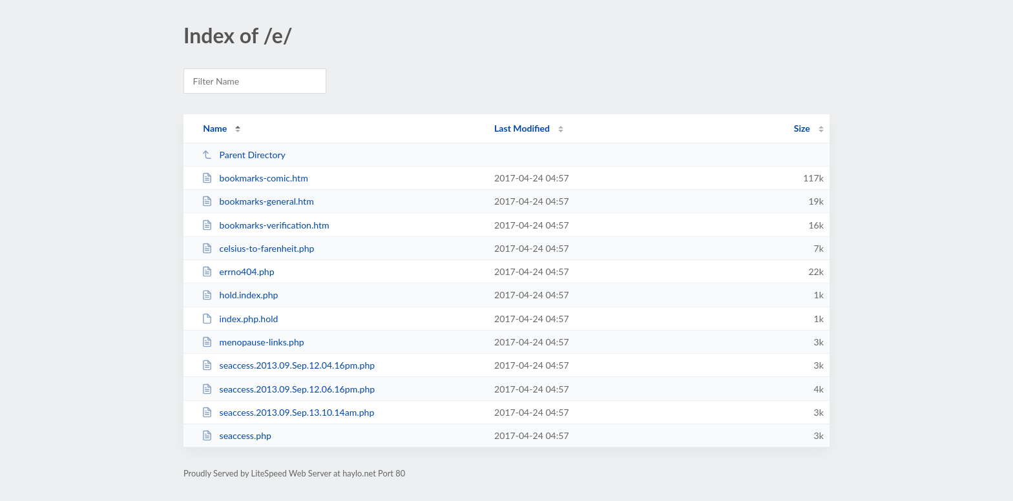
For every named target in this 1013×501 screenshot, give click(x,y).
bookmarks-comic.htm (255, 177)
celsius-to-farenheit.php (258, 248)
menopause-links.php (253, 341)
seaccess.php (236, 435)
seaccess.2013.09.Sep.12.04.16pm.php (288, 365)
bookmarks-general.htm (258, 201)
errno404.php (238, 271)
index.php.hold (240, 318)
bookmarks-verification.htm (265, 225)
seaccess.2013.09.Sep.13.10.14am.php (288, 412)
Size (802, 128)
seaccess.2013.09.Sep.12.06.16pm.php (288, 388)
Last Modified (522, 128)
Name (215, 128)
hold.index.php (240, 294)
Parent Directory (244, 154)
